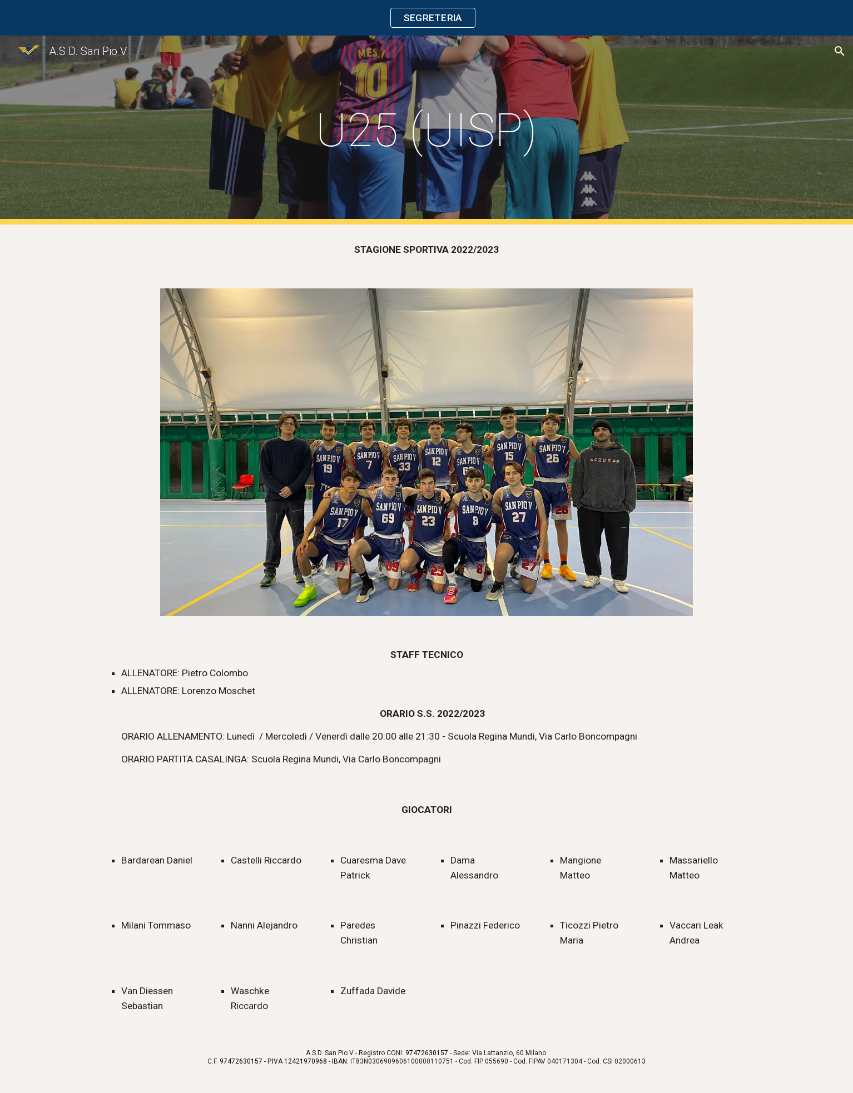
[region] (426, 18)
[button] (839, 51)
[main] (426, 130)
